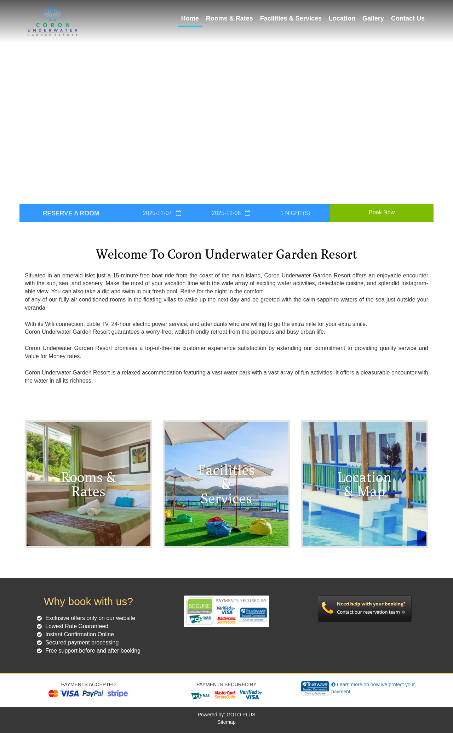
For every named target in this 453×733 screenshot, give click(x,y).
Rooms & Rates (229, 18)
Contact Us (408, 18)
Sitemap (226, 722)
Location (342, 18)
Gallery (373, 18)
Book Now (382, 212)
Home (190, 18)
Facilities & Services (291, 18)
